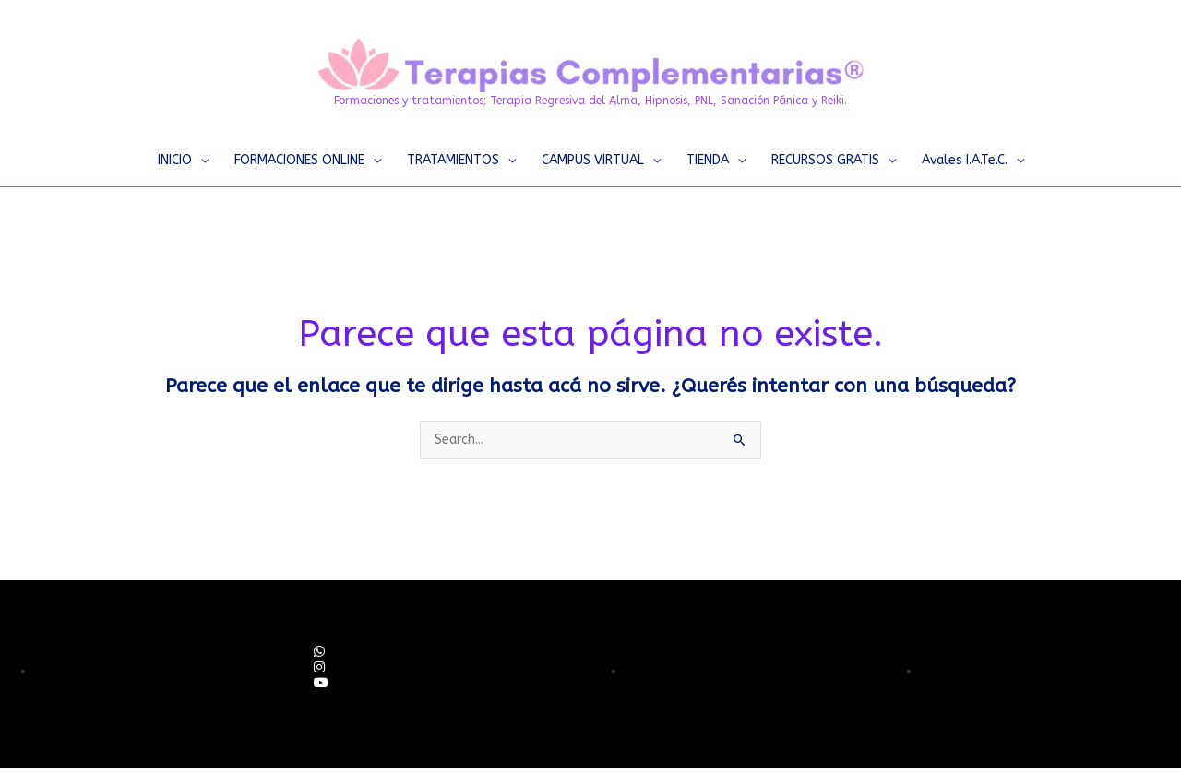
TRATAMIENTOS (453, 160)
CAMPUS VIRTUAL (593, 160)
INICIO (175, 160)
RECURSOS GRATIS (825, 160)
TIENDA (707, 160)
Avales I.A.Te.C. (965, 160)
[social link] (319, 652)
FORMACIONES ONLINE (299, 160)
